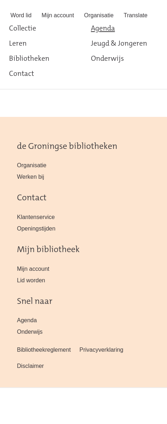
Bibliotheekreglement (44, 350)
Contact (21, 74)
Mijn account (57, 15)
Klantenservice (36, 217)
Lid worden (31, 280)
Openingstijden (36, 228)
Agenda (103, 28)
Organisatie (99, 15)
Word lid (20, 15)
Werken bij (30, 177)
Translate (136, 15)
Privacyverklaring (101, 350)
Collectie (22, 28)
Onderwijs (107, 59)
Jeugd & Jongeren (119, 43)
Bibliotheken (29, 59)
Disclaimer (30, 366)
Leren (18, 43)
